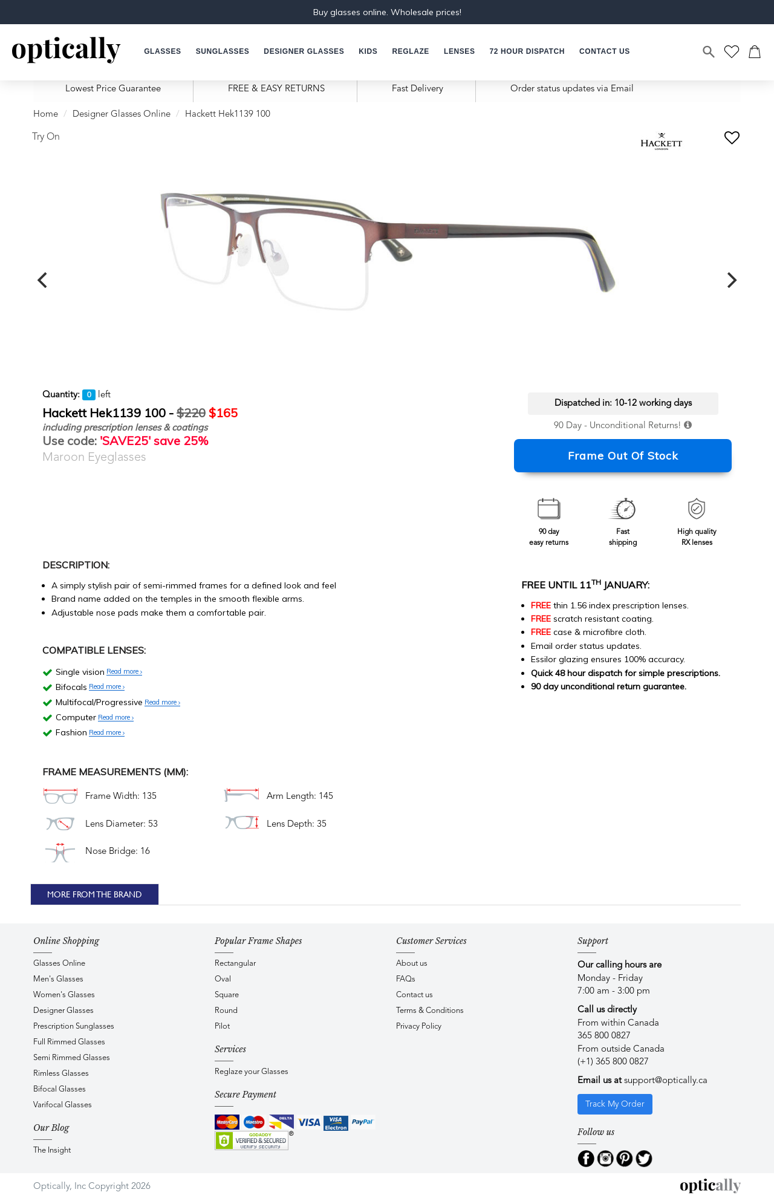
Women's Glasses (64, 995)
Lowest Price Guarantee (113, 89)
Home (45, 114)
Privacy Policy (418, 1026)
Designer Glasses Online (122, 114)
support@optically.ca (665, 1080)
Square (227, 995)
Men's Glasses (58, 979)
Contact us (414, 995)
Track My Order (615, 1104)
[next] (730, 280)
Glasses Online (59, 964)
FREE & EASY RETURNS (276, 89)
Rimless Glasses (61, 1074)
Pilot (222, 1026)
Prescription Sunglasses (73, 1026)
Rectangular (235, 964)
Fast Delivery (417, 89)
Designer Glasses (63, 1011)
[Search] (709, 52)
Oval (223, 979)
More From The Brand (94, 894)
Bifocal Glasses (59, 1089)
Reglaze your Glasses (251, 1072)
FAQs (405, 979)
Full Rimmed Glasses (69, 1042)
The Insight (52, 1150)
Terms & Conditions (430, 1011)
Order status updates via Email (572, 89)
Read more (124, 671)
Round (226, 1011)
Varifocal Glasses (62, 1105)
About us (412, 964)
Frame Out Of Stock (623, 456)
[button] (368, 51)
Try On (46, 137)
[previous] (43, 280)
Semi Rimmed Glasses (71, 1058)
